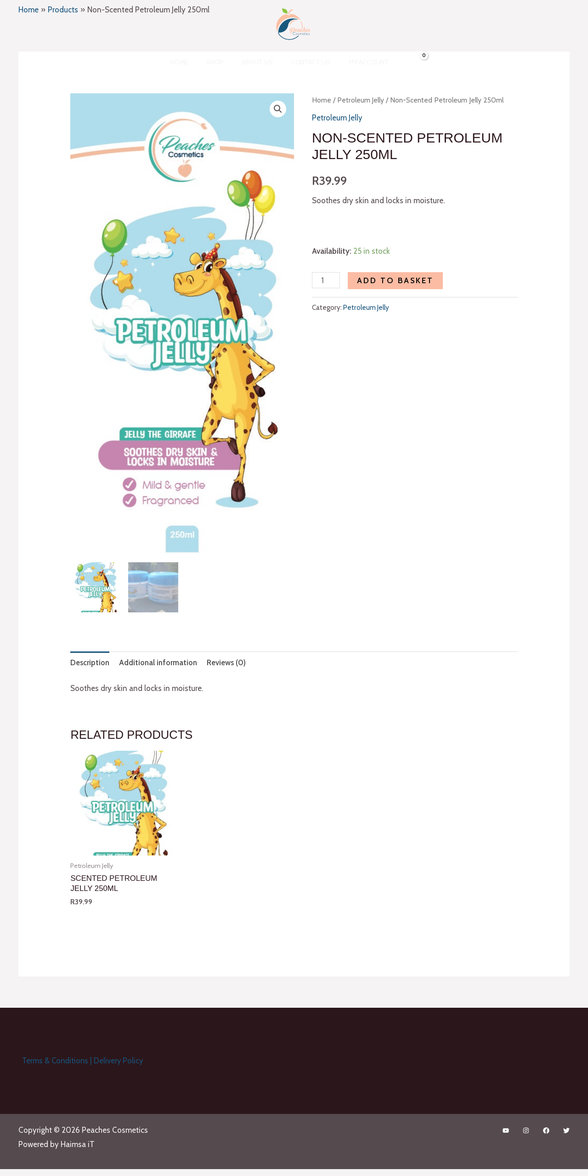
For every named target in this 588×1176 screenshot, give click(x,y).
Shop (220, 62)
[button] (278, 109)
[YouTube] (506, 1130)
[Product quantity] (326, 280)
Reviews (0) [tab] (230, 660)
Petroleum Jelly (360, 100)
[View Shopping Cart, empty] (403, 62)
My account (358, 62)
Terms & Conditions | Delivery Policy (80, 1059)
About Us (257, 62)
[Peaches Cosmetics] (290, 23)
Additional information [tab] (161, 660)
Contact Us (305, 62)
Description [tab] (90, 660)
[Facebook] (546, 1130)
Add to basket (395, 280)
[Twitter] (566, 1130)
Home (190, 62)
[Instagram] (526, 1130)
